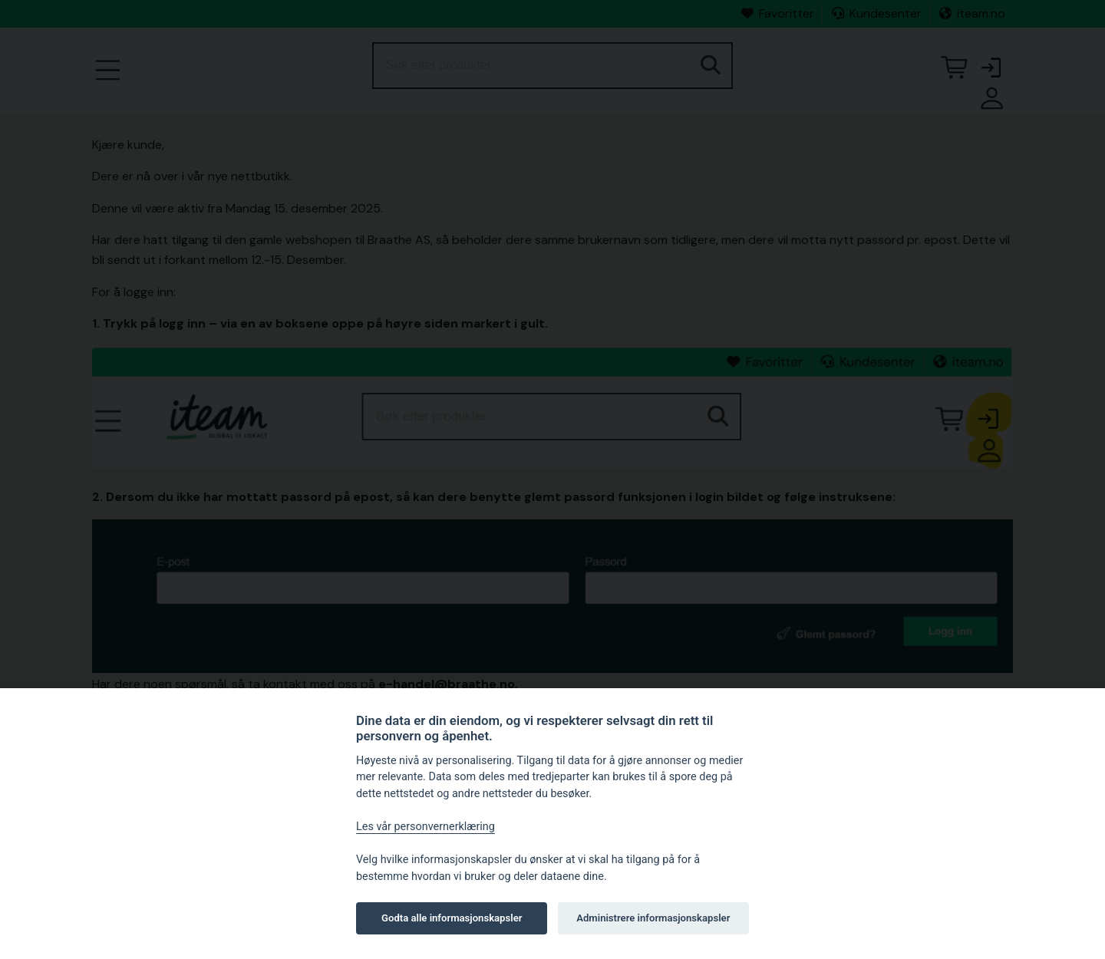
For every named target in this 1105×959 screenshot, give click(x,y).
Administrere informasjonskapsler (653, 918)
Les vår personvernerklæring (425, 826)
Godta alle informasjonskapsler (451, 918)
